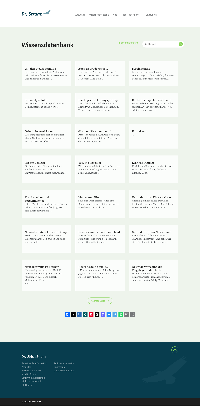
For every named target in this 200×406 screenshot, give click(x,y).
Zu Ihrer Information (64, 363)
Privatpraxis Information (34, 363)
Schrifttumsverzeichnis (33, 378)
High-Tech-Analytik (131, 14)
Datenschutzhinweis (64, 371)
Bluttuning (151, 14)
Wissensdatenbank (99, 14)
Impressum (60, 367)
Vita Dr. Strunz (29, 374)
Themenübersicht (127, 42)
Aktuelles (80, 14)
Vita (115, 14)
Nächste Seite (98, 301)
